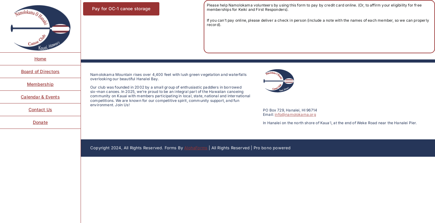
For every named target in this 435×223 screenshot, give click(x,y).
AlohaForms (195, 147)
